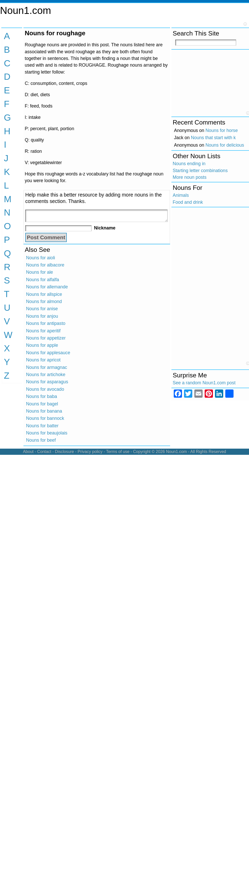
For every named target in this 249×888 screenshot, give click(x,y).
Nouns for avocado (45, 389)
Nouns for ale (39, 272)
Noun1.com (25, 10)
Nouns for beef (41, 440)
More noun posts (189, 177)
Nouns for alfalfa (42, 279)
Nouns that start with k (213, 137)
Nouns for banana (44, 411)
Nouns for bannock (45, 418)
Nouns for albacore (45, 265)
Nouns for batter (42, 425)
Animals (181, 195)
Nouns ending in (189, 163)
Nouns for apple (42, 345)
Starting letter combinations (200, 170)
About (28, 451)
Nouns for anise (42, 308)
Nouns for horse (221, 130)
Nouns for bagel (42, 403)
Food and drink (188, 202)
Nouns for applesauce (48, 352)
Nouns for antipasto (45, 323)
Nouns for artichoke (45, 374)
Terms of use (117, 451)
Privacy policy (90, 451)
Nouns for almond (44, 301)
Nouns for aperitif (43, 330)
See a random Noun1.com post (204, 382)
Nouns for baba (41, 396)
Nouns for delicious (224, 145)
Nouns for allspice (44, 294)
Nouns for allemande (47, 286)
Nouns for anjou (42, 316)
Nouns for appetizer (46, 338)
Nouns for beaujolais (46, 433)
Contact (44, 451)
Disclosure (64, 451)
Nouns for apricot (43, 359)
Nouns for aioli (40, 257)
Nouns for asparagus (47, 381)
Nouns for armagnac (46, 367)
